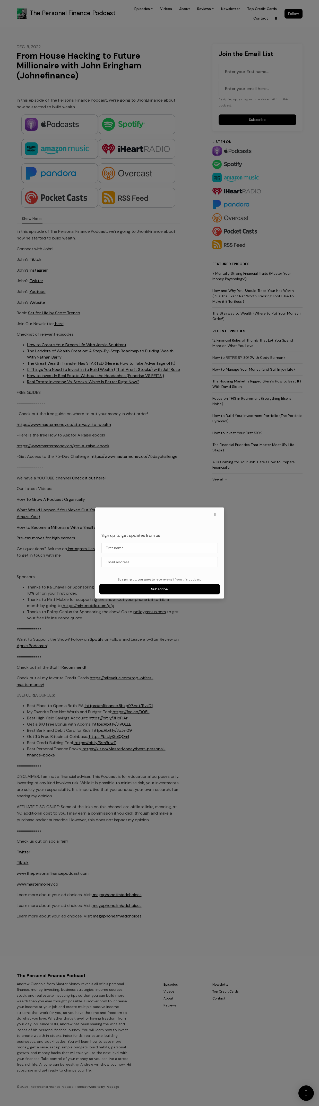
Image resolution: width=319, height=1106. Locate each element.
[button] (215, 515)
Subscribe (159, 589)
